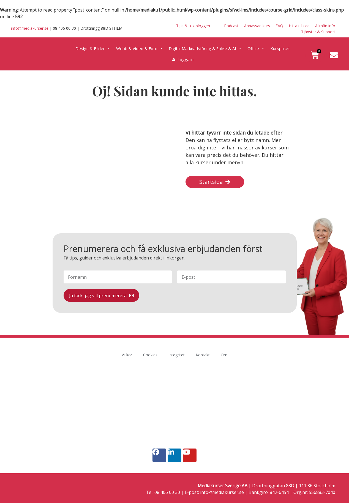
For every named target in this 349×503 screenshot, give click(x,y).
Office (256, 48)
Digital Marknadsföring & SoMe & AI (205, 48)
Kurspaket (280, 48)
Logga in (185, 59)
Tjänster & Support (318, 31)
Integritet (176, 354)
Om (224, 354)
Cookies (150, 354)
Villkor (127, 354)
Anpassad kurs (257, 25)
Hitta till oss (299, 25)
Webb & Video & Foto (139, 48)
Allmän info (325, 25)
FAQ (279, 25)
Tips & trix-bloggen (193, 25)
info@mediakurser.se (29, 28)
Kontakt (203, 354)
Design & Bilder (93, 48)
